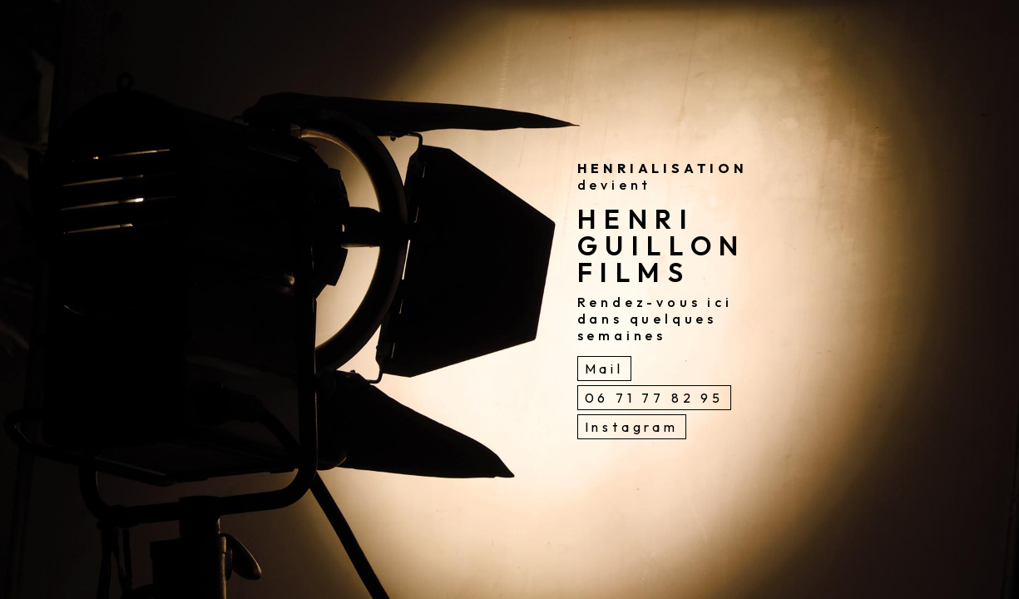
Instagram (632, 426)
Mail (604, 368)
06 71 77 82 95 (654, 397)
